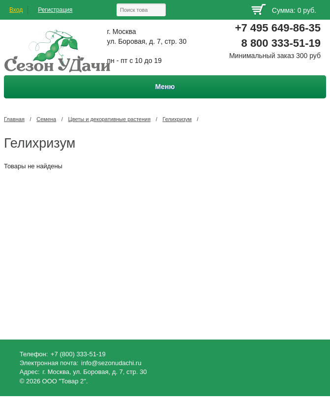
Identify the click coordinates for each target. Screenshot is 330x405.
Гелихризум (177, 119)
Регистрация (55, 9)
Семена (46, 119)
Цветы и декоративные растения (109, 119)
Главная (14, 119)
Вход (16, 9)
